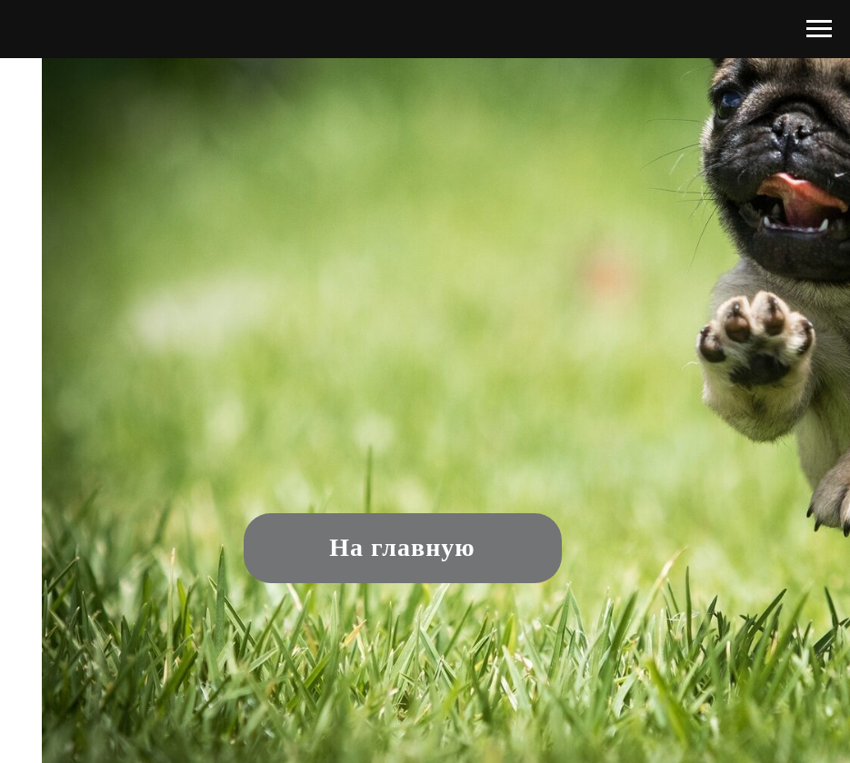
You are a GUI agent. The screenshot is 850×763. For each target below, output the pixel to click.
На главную (402, 547)
